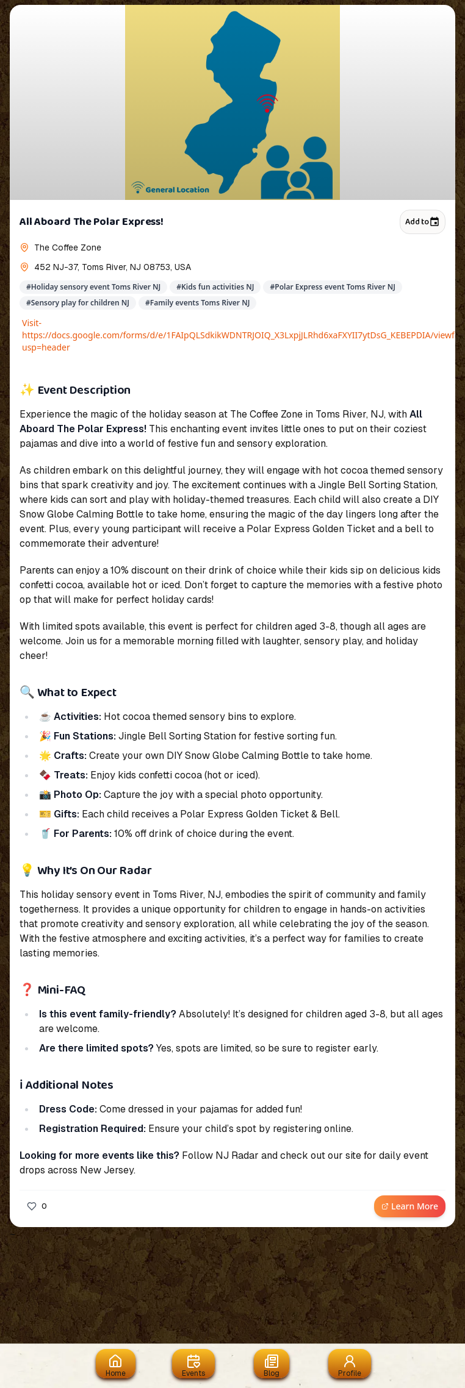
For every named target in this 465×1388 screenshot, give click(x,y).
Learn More (409, 1206)
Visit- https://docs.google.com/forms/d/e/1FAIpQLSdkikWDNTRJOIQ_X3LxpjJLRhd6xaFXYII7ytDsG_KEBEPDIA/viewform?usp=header (233, 335)
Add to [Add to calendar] (422, 222)
